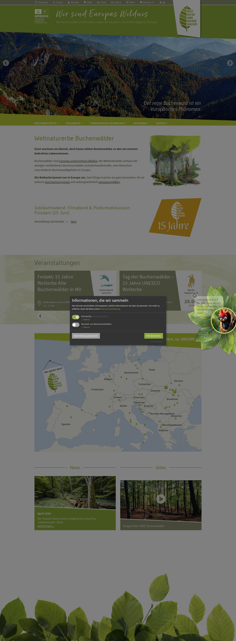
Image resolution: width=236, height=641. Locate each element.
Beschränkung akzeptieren (86, 335)
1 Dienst (85, 319)
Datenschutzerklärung (110, 308)
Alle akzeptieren (153, 335)
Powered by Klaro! (156, 341)
